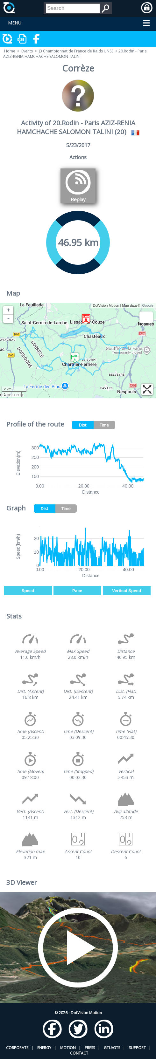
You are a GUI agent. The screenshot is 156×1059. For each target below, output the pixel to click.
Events (27, 51)
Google (147, 305)
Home (9, 51)
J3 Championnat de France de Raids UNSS (76, 51)
